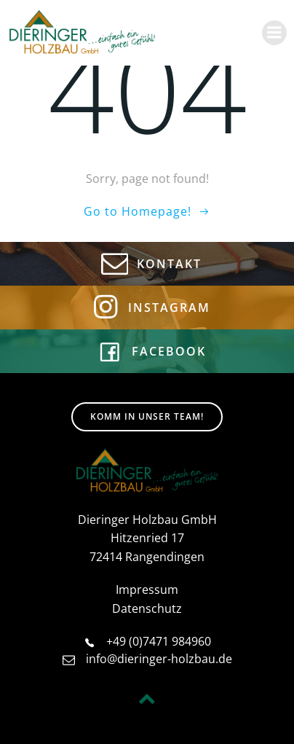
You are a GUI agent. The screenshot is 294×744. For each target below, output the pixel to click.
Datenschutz (147, 608)
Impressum (147, 590)
